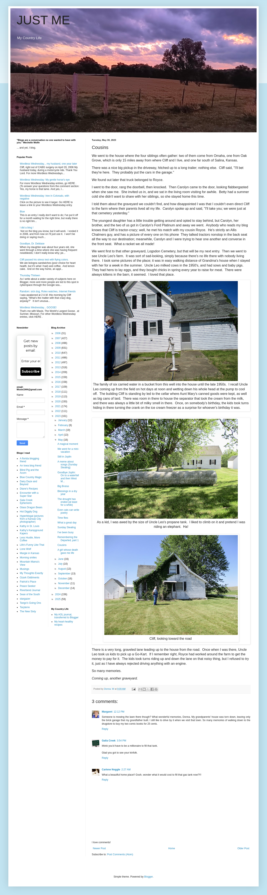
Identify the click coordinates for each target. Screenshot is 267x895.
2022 (58, 411)
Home (171, 848)
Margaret (107, 711)
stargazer (25, 598)
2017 (58, 386)
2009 (58, 347)
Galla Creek (109, 740)
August (62, 568)
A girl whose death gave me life (67, 551)
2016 (58, 382)
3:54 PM (121, 740)
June (61, 559)
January (63, 420)
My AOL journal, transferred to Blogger (66, 616)
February (63, 425)
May (60, 439)
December (64, 588)
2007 (58, 338)
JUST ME (43, 20)
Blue (22, 211)
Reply (105, 729)
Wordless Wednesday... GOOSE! (38, 307)
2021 (58, 406)
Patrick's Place (28, 581)
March (62, 430)
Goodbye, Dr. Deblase (32, 243)
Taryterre (25, 607)
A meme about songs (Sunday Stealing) (67, 464)
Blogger (148, 876)
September (64, 573)
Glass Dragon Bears (31, 507)
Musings (24, 569)
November (64, 583)
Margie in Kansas (29, 553)
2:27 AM (126, 769)
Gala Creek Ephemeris (26, 502)
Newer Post (99, 848)
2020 (58, 401)
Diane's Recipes (29, 488)
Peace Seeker (27, 586)
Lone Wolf (25, 549)
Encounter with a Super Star (29, 494)
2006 (58, 333)
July (60, 563)
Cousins (61, 545)
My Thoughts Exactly (31, 573)
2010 (58, 352)
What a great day (66, 522)
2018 (58, 391)
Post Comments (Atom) (120, 854)
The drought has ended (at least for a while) (67, 502)
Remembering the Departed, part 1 (68, 539)
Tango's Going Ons (30, 602)
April (61, 434)
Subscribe (31, 371)
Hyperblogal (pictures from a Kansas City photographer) (31, 518)
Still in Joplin (64, 456)
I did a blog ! (26, 227)
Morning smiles (28, 557)
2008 (58, 343)
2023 (58, 416)
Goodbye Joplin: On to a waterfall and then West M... (68, 477)
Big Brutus (63, 486)
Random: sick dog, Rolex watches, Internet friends (48, 291)
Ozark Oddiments (29, 577)
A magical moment (67, 444)
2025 (58, 599)
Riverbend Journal (30, 590)
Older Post (243, 848)
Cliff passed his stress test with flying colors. (44, 259)
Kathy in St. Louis (29, 526)
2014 (58, 372)
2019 (58, 396)
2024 (58, 594)
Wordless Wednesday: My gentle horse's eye (45, 179)
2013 (58, 367)
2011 (58, 357)
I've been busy (65, 532)
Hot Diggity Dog (28, 511)
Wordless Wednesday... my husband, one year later (48, 163)
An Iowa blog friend (30, 465)
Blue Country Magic (31, 477)
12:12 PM (119, 711)
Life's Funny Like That (32, 544)
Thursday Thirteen (30, 275)
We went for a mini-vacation (68, 450)
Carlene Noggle (111, 769)
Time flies (62, 517)
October (63, 578)
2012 (58, 362)
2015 (58, 377)
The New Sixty (28, 611)
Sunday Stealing (66, 527)
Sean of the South (30, 594)
